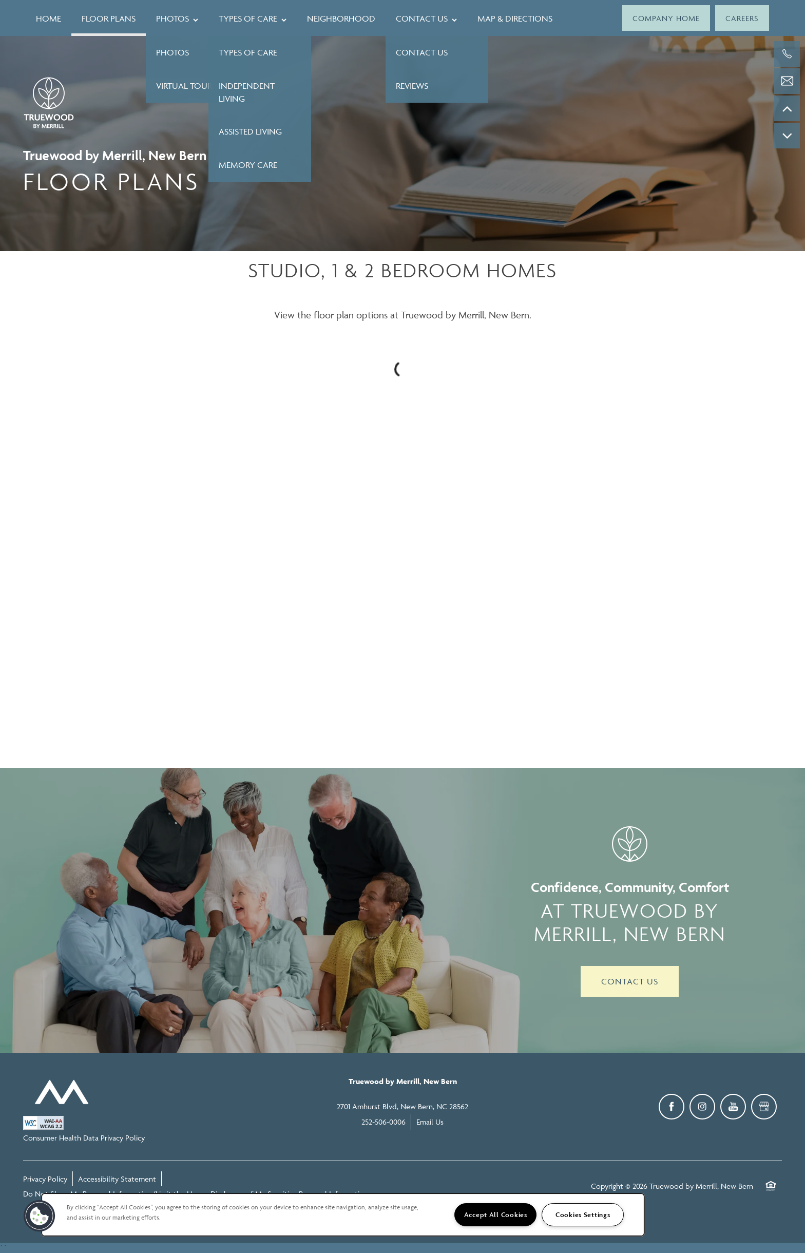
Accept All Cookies (495, 1214)
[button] (666, 18)
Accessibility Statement (117, 1179)
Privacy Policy (45, 1179)
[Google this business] (764, 1106)
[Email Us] (787, 81)
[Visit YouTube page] (733, 1106)
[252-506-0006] (787, 54)
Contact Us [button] (629, 981)
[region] (343, 1215)
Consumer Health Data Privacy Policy (84, 1138)
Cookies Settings (582, 1214)
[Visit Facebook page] (671, 1106)
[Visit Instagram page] (702, 1106)
